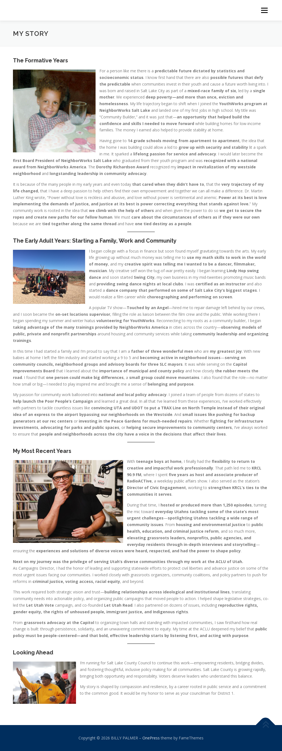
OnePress (151, 738)
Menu (264, 10)
